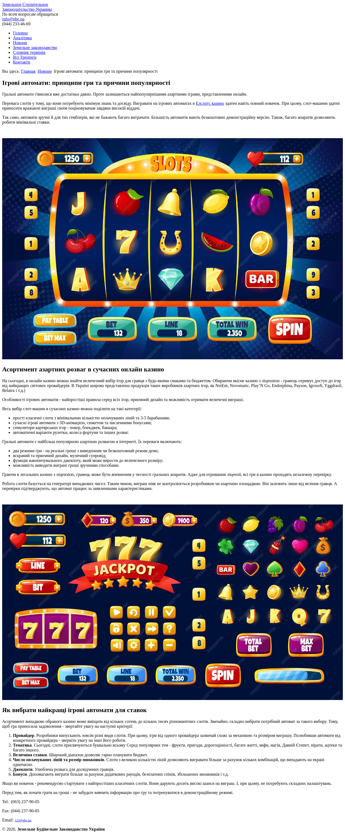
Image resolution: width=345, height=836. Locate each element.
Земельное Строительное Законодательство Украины (27, 7)
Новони (20, 42)
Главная (28, 71)
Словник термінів (29, 52)
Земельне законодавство (35, 47)
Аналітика (22, 38)
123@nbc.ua (23, 820)
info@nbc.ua (13, 19)
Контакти (21, 62)
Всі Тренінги (24, 57)
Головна (20, 33)
